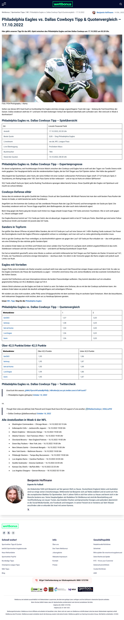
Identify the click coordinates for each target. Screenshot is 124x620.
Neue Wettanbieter (8, 553)
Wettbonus (6, 12)
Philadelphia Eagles (34, 301)
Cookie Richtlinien (99, 569)
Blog (3, 573)
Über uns (55, 544)
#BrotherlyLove (56, 390)
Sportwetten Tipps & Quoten (12, 544)
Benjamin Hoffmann (105, 12)
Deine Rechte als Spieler (101, 557)
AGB (95, 573)
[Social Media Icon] (4, 533)
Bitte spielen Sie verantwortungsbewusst (107, 553)
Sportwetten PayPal (9, 557)
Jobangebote (57, 553)
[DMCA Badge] (36, 589)
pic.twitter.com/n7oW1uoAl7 (74, 390)
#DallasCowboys (94, 409)
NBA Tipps (5, 569)
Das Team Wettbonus (60, 548)
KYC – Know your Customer (103, 561)
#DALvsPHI (107, 409)
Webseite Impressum (59, 557)
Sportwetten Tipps (18, 12)
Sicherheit (96, 548)
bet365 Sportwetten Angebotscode (14, 548)
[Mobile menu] (4, 4)
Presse (54, 565)
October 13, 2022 (40, 395)
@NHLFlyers (30, 390)
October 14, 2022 (44, 413)
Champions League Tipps (11, 565)
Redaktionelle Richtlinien (102, 544)
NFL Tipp (11, 301)
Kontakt (55, 561)
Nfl (27, 12)
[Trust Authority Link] (60, 589)
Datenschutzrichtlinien (101, 565)
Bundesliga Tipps (8, 561)
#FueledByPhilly (42, 390)
